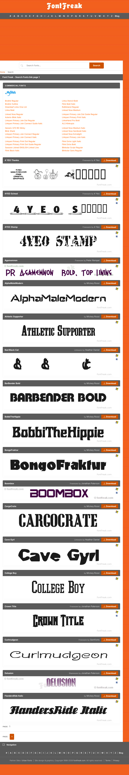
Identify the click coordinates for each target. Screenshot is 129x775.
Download (109, 160)
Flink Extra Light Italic (71, 141)
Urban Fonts (27, 760)
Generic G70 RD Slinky (15, 128)
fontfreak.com (79, 760)
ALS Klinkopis (68, 123)
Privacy (116, 760)
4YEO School (11, 193)
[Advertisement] (64, 40)
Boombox (9, 483)
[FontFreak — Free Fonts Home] (64, 6)
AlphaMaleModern (14, 283)
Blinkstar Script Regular (72, 147)
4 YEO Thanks (12, 160)
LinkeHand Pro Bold (71, 120)
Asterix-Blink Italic (13, 117)
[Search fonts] (57, 66)
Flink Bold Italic (68, 104)
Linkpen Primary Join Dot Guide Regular (80, 114)
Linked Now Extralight (72, 134)
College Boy (11, 573)
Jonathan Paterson (90, 483)
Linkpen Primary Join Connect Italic (21, 137)
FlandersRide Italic (14, 696)
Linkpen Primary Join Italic (73, 137)
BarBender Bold (12, 383)
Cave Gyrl (10, 539)
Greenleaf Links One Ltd (16, 107)
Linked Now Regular (14, 114)
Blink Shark (10, 131)
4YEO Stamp (11, 227)
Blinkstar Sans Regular (72, 150)
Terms (108, 760)
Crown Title (10, 606)
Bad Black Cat (12, 350)
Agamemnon (11, 260)
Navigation (9, 745)
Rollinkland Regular (70, 107)
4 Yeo (97, 160)
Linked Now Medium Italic (73, 128)
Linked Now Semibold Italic (74, 131)
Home (2, 72)
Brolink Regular (11, 101)
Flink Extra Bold (69, 144)
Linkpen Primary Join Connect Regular (22, 134)
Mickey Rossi (93, 283)
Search (96, 65)
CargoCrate (10, 506)
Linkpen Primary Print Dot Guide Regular (23, 144)
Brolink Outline (11, 104)
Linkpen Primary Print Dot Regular (20, 141)
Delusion (9, 673)
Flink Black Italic (12, 150)
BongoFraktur (11, 450)
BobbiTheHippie (12, 416)
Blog (117, 16)
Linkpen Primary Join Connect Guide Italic (23, 123)
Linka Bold (9, 110)
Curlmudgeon (11, 639)
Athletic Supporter (14, 316)
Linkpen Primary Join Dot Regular (20, 120)
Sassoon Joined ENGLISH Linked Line (22, 147)
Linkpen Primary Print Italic (74, 117)
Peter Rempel (93, 260)
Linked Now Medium (71, 110)
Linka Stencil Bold (70, 101)
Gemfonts (95, 639)
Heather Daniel (92, 350)
